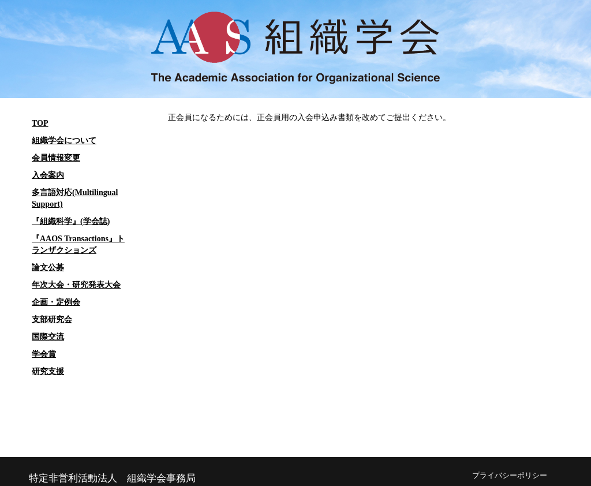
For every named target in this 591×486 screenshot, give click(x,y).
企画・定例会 (56, 302)
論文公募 (48, 267)
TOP (40, 123)
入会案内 (48, 175)
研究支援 (48, 371)
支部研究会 (52, 319)
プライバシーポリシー (509, 476)
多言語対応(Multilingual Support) (75, 198)
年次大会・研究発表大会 (76, 285)
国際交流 (48, 336)
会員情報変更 (56, 158)
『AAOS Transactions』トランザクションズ (78, 244)
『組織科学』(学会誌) (71, 221)
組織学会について (64, 140)
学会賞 (44, 354)
